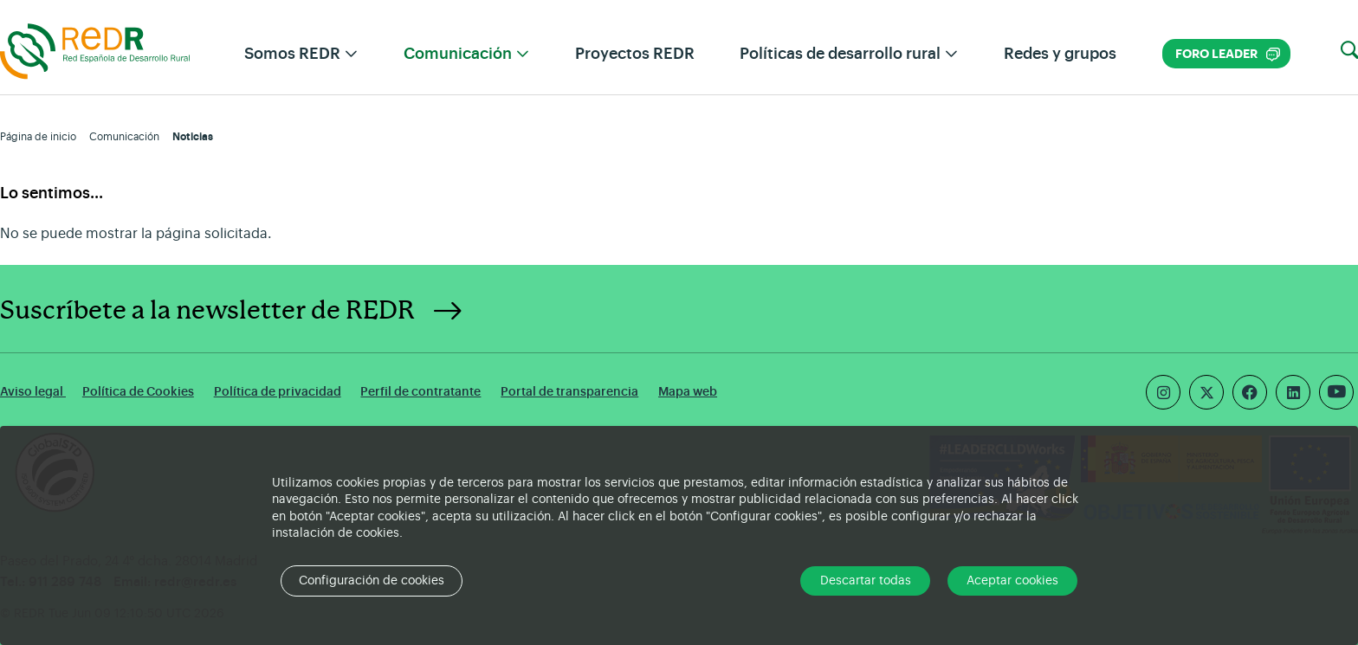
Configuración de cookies (371, 581)
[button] (1349, 51)
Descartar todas (865, 581)
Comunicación (124, 137)
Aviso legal (33, 391)
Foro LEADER (1227, 54)
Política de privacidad (277, 391)
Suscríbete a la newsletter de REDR (207, 311)
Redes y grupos (1060, 53)
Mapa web (687, 391)
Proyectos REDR (635, 53)
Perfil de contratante (420, 391)
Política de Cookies (138, 391)
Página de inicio (38, 137)
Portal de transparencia (569, 391)
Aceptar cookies (1012, 581)
